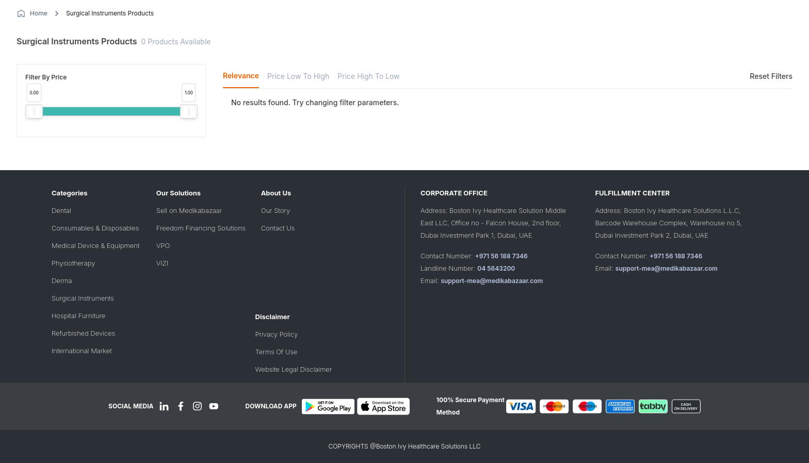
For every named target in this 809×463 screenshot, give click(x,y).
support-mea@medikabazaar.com (492, 281)
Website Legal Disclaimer (293, 369)
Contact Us (278, 228)
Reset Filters (771, 76)
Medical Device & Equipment (95, 245)
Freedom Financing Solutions (201, 228)
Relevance (241, 75)
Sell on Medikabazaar (189, 210)
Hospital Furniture (78, 315)
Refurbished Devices (83, 333)
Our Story (275, 210)
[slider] (34, 111)
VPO (163, 245)
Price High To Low (368, 76)
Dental (61, 210)
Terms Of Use (276, 352)
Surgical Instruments (83, 298)
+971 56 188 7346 (501, 256)
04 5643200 (496, 268)
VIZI (162, 263)
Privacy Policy (276, 334)
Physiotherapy (73, 263)
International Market (82, 350)
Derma (62, 280)
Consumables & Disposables (95, 228)
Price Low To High (298, 76)
